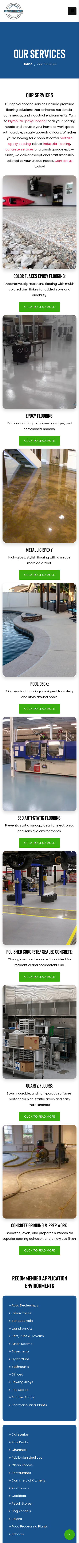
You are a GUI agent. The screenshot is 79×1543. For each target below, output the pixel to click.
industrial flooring (56, 143)
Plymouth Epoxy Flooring (27, 121)
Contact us (63, 160)
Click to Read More (39, 307)
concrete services (19, 149)
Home (27, 64)
